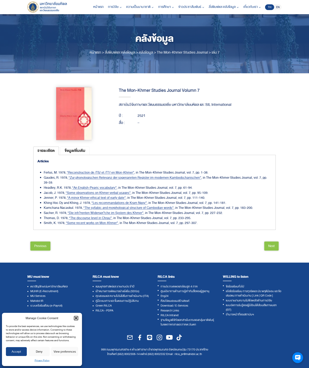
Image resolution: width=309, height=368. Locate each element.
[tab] (46, 151)
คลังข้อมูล (146, 52)
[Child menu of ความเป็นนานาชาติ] (140, 7)
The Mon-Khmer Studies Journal (182, 52)
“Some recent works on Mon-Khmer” (92, 223)
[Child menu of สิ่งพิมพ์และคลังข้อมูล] (224, 7)
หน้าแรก (98, 6)
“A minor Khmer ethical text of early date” (96, 197)
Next (271, 246)
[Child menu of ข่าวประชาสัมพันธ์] (191, 7)
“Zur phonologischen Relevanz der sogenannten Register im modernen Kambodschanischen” (135, 177)
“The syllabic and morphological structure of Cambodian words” (128, 207)
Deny (39, 351)
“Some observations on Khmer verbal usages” (98, 192)
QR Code (266, 295)
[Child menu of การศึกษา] (166, 7)
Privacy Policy (42, 360)
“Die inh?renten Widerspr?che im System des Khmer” (105, 213)
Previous (40, 246)
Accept (16, 351)
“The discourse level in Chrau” (90, 218)
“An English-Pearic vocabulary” (94, 187)
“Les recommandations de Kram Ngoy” (119, 202)
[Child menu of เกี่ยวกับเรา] (252, 7)
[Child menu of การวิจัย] (115, 7)
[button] (76, 318)
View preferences (65, 351)
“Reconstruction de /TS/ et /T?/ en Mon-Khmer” (100, 172)
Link (256, 295)
